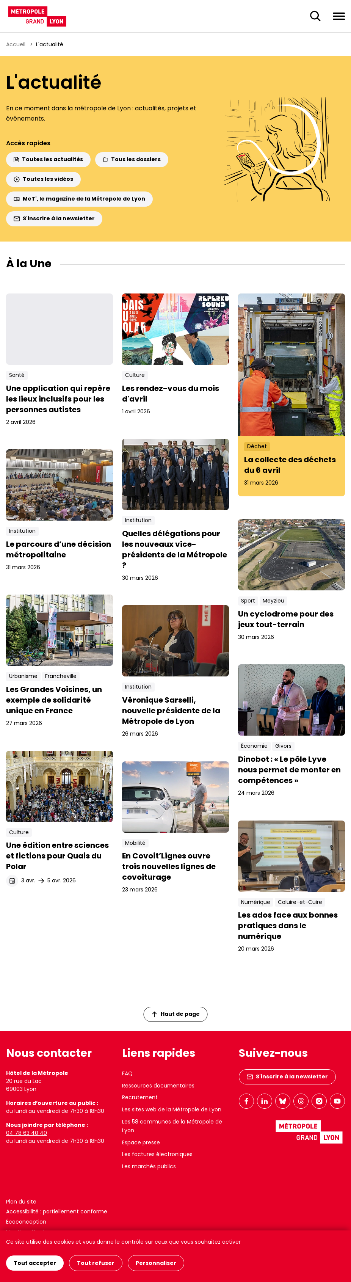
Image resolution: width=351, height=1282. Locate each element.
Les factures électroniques (157, 1154)
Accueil (15, 44)
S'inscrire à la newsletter (54, 218)
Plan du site (21, 1201)
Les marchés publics (149, 1166)
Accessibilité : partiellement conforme (56, 1211)
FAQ (127, 1073)
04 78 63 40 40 (26, 1133)
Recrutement (140, 1097)
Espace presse (141, 1142)
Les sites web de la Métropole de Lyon (171, 1109)
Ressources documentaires (158, 1085)
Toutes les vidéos (43, 179)
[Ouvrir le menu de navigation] (339, 16)
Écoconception (26, 1222)
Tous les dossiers (132, 159)
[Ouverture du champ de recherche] (315, 16)
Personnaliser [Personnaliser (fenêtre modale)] (156, 1263)
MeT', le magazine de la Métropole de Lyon (79, 198)
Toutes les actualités (48, 159)
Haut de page (176, 1014)
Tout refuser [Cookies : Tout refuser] (95, 1263)
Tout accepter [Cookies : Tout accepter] (35, 1263)
